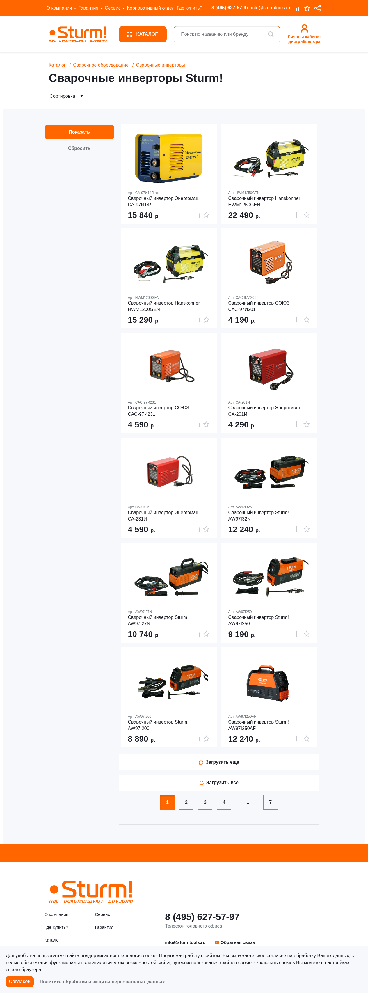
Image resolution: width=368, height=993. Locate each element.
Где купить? (189, 8)
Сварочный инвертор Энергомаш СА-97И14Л (164, 201)
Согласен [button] (20, 981)
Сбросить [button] (79, 148)
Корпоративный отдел (151, 8)
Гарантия (88, 8)
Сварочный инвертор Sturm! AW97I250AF (258, 725)
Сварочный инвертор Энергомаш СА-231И (164, 515)
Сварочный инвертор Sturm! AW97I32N (258, 515)
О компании (59, 8)
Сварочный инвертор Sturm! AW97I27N (158, 620)
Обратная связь (234, 942)
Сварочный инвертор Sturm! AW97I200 (158, 725)
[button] (234, 942)
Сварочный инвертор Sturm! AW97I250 (258, 620)
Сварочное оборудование (101, 65)
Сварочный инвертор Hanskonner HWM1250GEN (264, 201)
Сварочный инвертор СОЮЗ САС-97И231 (158, 411)
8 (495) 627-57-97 (230, 7)
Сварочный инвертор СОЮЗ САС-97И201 (259, 306)
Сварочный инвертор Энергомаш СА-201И (264, 411)
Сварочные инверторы (160, 65)
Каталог (57, 65)
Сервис (113, 8)
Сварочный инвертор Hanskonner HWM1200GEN (164, 306)
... (247, 802)
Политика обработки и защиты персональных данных (102, 981)
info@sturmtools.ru (270, 7)
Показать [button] (79, 131)
